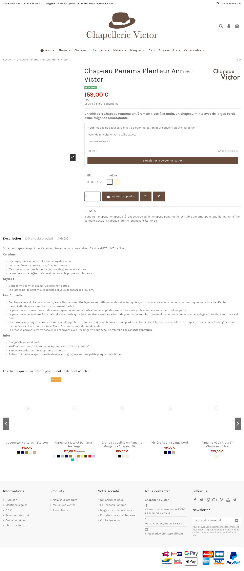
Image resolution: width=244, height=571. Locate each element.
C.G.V (8, 511)
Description (12, 240)
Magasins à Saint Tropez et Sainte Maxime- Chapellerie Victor (80, 3)
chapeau (102, 218)
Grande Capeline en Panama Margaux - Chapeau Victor (122, 446)
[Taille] (95, 184)
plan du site (13, 526)
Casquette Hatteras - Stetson (27, 444)
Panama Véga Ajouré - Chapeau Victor (217, 446)
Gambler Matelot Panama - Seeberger (74, 446)
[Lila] (93, 457)
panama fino (231, 218)
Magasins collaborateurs (116, 511)
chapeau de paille (139, 218)
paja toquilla (213, 218)
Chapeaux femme (117, 222)
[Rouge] (89, 457)
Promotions (60, 511)
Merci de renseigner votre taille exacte (111, 134)
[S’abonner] (236, 522)
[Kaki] (26, 453)
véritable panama (192, 218)
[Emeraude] (72, 461)
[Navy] (22, 453)
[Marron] (85, 457)
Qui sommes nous (112, 501)
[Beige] (34, 453)
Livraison (11, 501)
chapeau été (118, 218)
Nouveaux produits (65, 501)
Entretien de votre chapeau (117, 516)
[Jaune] (82, 457)
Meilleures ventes (64, 506)
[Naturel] (30, 453)
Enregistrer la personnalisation (163, 162)
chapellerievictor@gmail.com (164, 535)
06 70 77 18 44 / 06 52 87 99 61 (164, 525)
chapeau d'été (139, 222)
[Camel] (78, 457)
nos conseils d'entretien (137, 331)
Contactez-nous (33, 3)
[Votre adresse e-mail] (212, 522)
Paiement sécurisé (17, 516)
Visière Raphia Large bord (169, 444)
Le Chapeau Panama (113, 506)
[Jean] (62, 457)
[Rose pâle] (76, 461)
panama (90, 218)
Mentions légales (16, 506)
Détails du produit (39, 240)
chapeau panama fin (165, 218)
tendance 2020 (94, 222)
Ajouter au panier (120, 198)
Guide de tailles (12, 3)
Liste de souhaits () (228, 3)
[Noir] (18, 453)
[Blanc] (54, 457)
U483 (153, 222)
